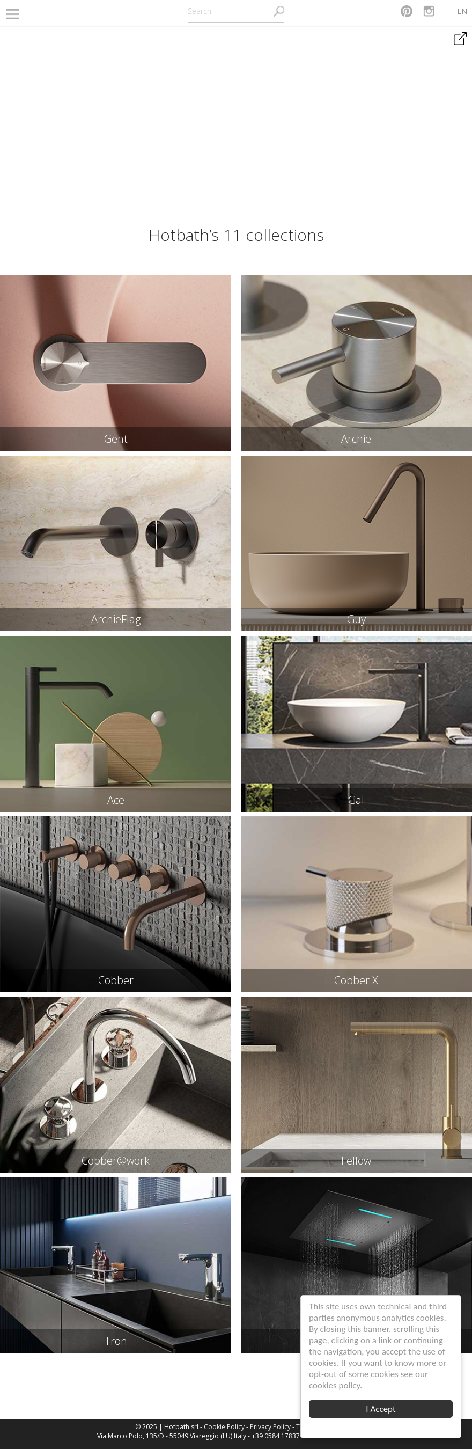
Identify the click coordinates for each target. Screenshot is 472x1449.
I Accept (380, 1409)
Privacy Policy (270, 1426)
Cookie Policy (224, 1426)
